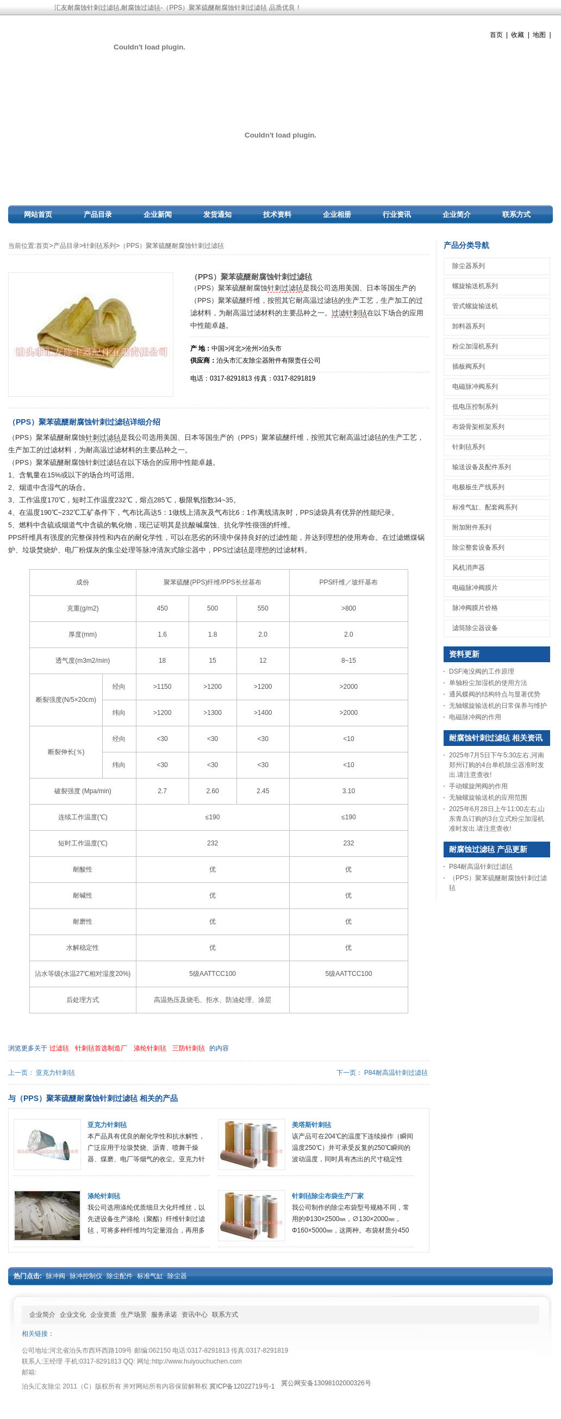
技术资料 (277, 214)
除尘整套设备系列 (478, 547)
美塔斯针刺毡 (311, 1125)
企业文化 (73, 1314)
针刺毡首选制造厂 (101, 1048)
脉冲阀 (55, 1276)
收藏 (517, 35)
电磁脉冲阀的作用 (475, 717)
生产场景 (134, 1314)
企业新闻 (158, 214)
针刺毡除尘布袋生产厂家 (328, 1196)
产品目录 (98, 214)
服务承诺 (164, 1314)
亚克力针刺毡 (55, 1072)
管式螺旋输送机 (475, 306)
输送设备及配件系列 (481, 467)
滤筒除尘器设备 (475, 628)
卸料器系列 (468, 326)
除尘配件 (120, 1276)
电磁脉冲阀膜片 (475, 588)
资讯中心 (195, 1314)
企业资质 (103, 1314)
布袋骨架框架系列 (478, 427)
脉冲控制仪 (86, 1276)
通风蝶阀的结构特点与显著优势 (494, 694)
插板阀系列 (468, 366)
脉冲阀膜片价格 (475, 608)
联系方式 (516, 214)
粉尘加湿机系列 (475, 346)
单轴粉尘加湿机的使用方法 (488, 683)
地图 (539, 35)
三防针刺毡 (188, 1048)
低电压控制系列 (475, 406)
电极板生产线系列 (478, 487)
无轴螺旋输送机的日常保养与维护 (498, 706)
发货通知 (217, 214)
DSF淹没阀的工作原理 (481, 671)
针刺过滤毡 (285, 288)
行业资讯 (397, 214)
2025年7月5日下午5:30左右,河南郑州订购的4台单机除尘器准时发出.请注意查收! (496, 765)
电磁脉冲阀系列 (475, 386)
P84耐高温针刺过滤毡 (396, 1072)
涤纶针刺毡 (150, 1048)
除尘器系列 (468, 266)
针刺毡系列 (99, 246)
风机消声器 (468, 567)
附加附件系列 (471, 527)
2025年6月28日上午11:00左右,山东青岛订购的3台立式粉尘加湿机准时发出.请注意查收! (497, 818)
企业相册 (337, 214)
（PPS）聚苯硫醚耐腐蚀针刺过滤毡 (172, 246)
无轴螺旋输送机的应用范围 (488, 797)
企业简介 (456, 214)
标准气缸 (150, 1276)
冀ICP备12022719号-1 (242, 1386)
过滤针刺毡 (349, 313)
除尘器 (177, 1276)
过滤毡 (59, 1048)
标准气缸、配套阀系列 (485, 507)
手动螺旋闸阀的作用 (478, 786)
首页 (496, 35)
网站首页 (38, 214)
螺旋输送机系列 (475, 286)
